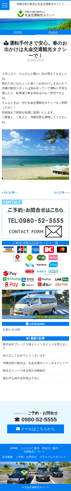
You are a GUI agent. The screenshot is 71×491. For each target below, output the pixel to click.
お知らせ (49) (11, 329)
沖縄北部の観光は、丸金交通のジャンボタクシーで (35, 363)
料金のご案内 (50, 448)
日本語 (17, 32)
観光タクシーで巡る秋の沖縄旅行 (24, 370)
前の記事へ (10, 192)
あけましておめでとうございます (24, 355)
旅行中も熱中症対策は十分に (21, 378)
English (53, 32)
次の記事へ (60, 192)
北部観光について (34, 451)
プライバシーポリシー (53, 456)
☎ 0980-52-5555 (35, 419)
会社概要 (7, 456)
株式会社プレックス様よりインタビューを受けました (35, 346)
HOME (14, 448)
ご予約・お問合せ (26, 456)
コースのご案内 (30, 448)
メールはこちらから (35, 429)
